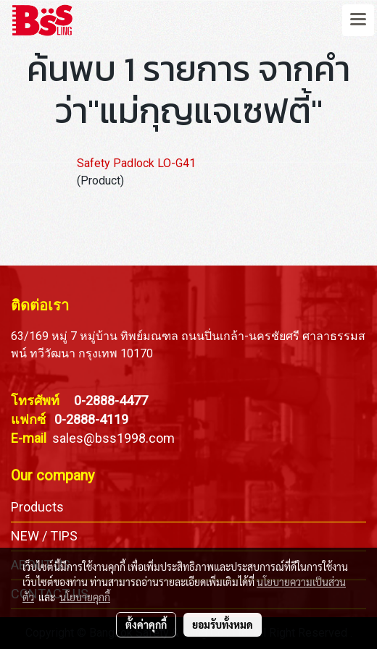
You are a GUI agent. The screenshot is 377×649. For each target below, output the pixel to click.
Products (37, 506)
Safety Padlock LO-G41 (136, 163)
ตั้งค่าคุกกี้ (146, 624)
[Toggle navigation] (358, 20)
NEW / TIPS (44, 535)
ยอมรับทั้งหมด (222, 624)
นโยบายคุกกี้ (84, 596)
